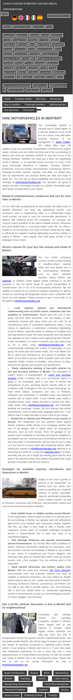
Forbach (7, 40)
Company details (23, 99)
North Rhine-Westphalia (57, 684)
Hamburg (25, 678)
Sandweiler (8, 63)
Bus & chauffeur (12, 104)
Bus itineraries (11, 110)
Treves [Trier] (20, 49)
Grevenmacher (21, 54)
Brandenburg (62, 673)
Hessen (42, 678)
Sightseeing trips (57, 104)
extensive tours (52, 452)
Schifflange (33, 72)
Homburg (45, 35)
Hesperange (21, 68)
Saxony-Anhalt (11, 695)
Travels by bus (33, 90)
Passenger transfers (35, 104)
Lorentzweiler (45, 72)
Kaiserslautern (58, 45)
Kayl (18, 77)
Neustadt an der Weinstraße (49, 58)
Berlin (47, 673)
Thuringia (52, 695)
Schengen (8, 49)
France (49, 27)
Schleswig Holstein (33, 695)
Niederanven (9, 77)
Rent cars (40, 99)
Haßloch (22, 72)
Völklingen (32, 40)
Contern (25, 58)
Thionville (29, 63)
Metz (33, 58)
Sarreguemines (19, 40)
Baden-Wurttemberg (14, 673)
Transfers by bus (40, 85)
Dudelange (39, 63)
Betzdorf (18, 63)
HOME (5, 14)
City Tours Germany (59, 570)
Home (7, 99)
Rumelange (8, 68)
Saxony (65, 689)
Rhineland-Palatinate (22, 27)
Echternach (33, 68)
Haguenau (8, 54)
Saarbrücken (22, 35)
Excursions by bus (15, 90)
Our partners (47, 90)
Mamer (60, 77)
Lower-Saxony (61, 678)
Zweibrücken (57, 35)
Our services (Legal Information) (17, 85)
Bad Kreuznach (10, 72)
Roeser (43, 68)
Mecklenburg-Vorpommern (17, 684)
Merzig (32, 45)
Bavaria (34, 673)
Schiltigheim (40, 77)
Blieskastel (34, 35)
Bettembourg (52, 63)
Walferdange (59, 72)
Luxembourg (39, 27)
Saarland (7, 27)
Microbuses (55, 99)
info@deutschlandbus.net (58, 16)
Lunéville (50, 77)
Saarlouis (55, 40)
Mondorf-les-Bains (44, 49)
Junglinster (27, 77)
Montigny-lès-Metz (50, 54)
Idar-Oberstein (43, 45)
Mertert (58, 49)
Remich (31, 49)
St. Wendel (44, 40)
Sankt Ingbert (63, 142)
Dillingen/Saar (9, 45)
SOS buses (28, 110)
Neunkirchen (9, 35)
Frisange (52, 68)
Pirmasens (22, 45)
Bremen (8, 678)
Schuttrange (35, 54)
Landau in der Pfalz (12, 58)
